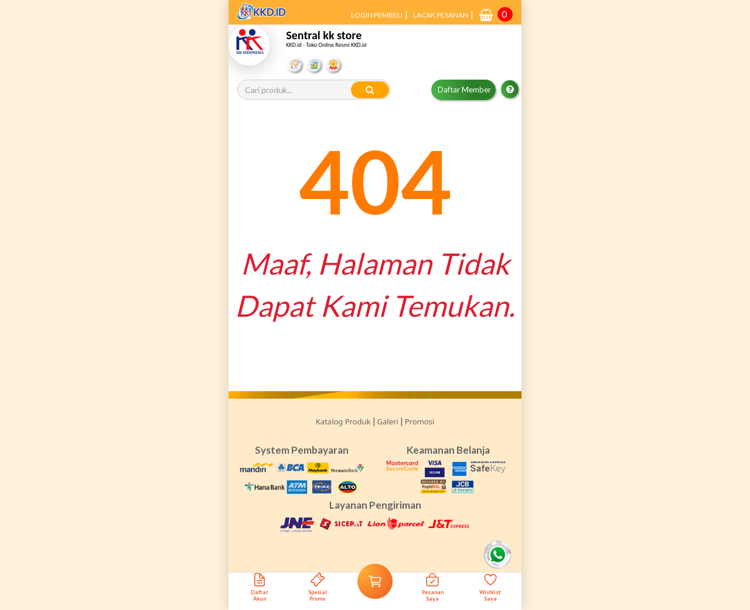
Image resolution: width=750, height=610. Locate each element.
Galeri (387, 421)
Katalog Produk (343, 421)
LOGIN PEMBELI (377, 15)
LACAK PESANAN (440, 15)
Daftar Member (464, 89)
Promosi (419, 421)
